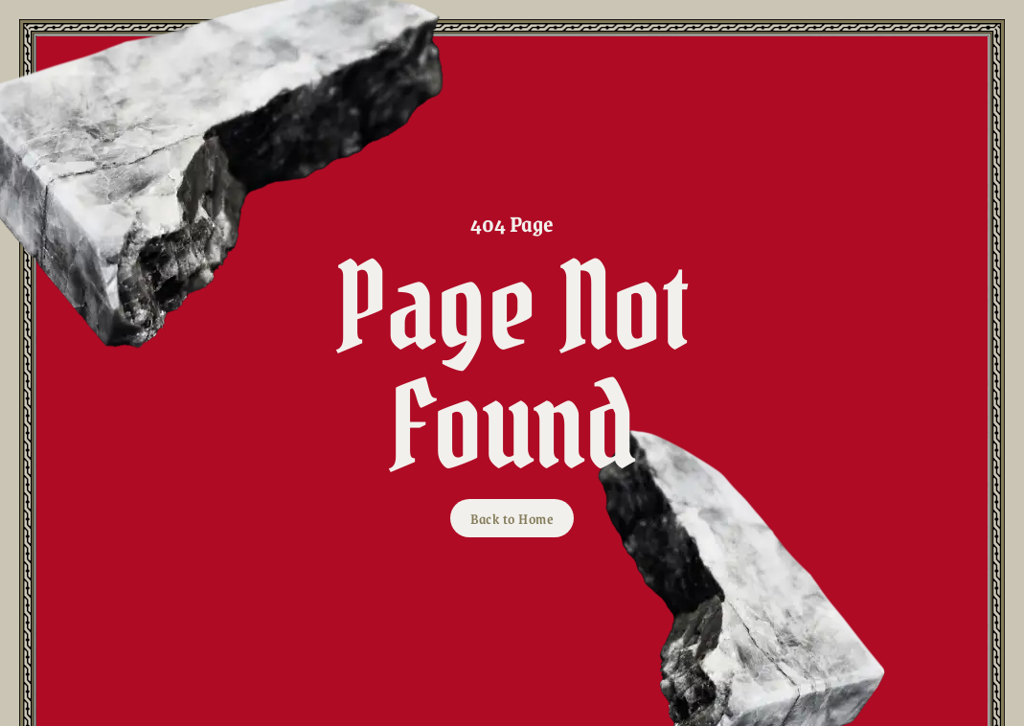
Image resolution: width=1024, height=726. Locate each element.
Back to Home (512, 518)
